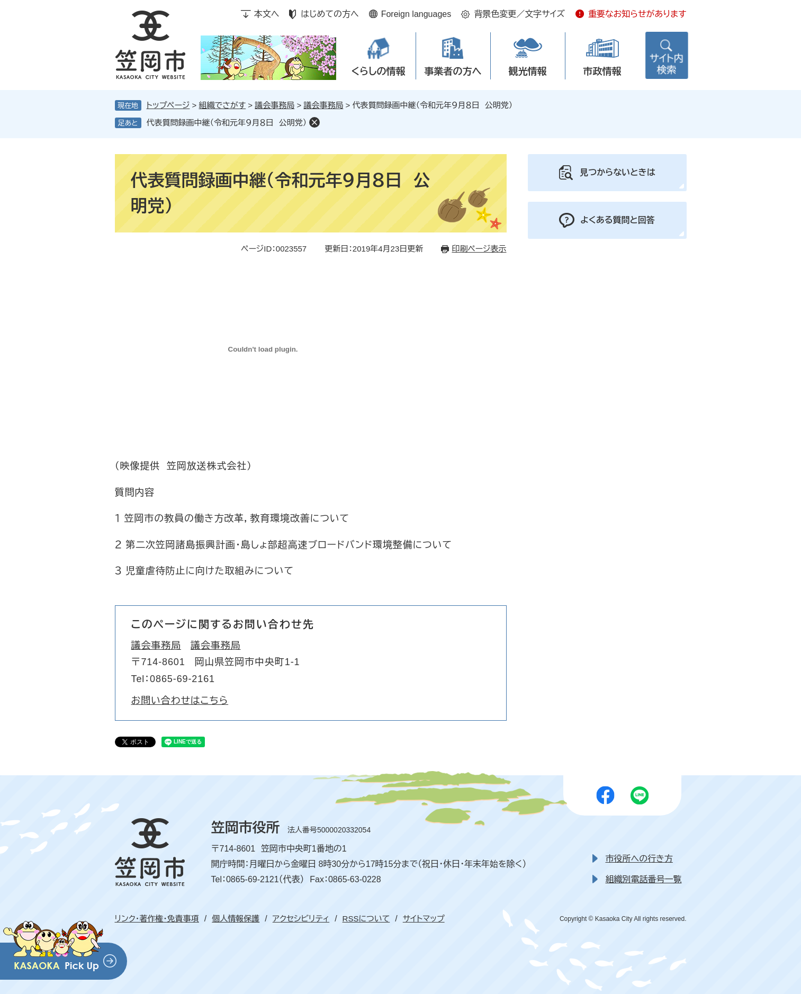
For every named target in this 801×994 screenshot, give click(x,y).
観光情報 (528, 71)
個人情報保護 (235, 918)
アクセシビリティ (301, 918)
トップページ (168, 105)
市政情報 (602, 71)
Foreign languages (416, 14)
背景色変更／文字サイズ (519, 14)
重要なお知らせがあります (637, 14)
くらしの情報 (378, 71)
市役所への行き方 (639, 858)
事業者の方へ (453, 71)
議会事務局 (274, 105)
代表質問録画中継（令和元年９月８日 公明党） (227, 122)
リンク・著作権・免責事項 (157, 918)
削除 (314, 122)
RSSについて (366, 918)
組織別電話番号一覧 (644, 879)
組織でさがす (222, 105)
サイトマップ (424, 918)
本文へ (267, 14)
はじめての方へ (329, 14)
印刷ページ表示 (479, 248)
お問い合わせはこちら (180, 700)
